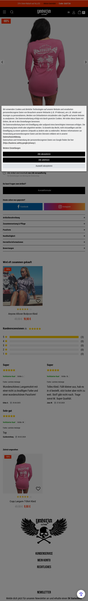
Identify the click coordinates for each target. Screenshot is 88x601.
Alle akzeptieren (44, 154)
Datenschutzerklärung (11, 137)
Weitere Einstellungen (11, 148)
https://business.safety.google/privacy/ (19, 143)
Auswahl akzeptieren (44, 166)
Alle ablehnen (44, 160)
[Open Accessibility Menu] (81, 594)
